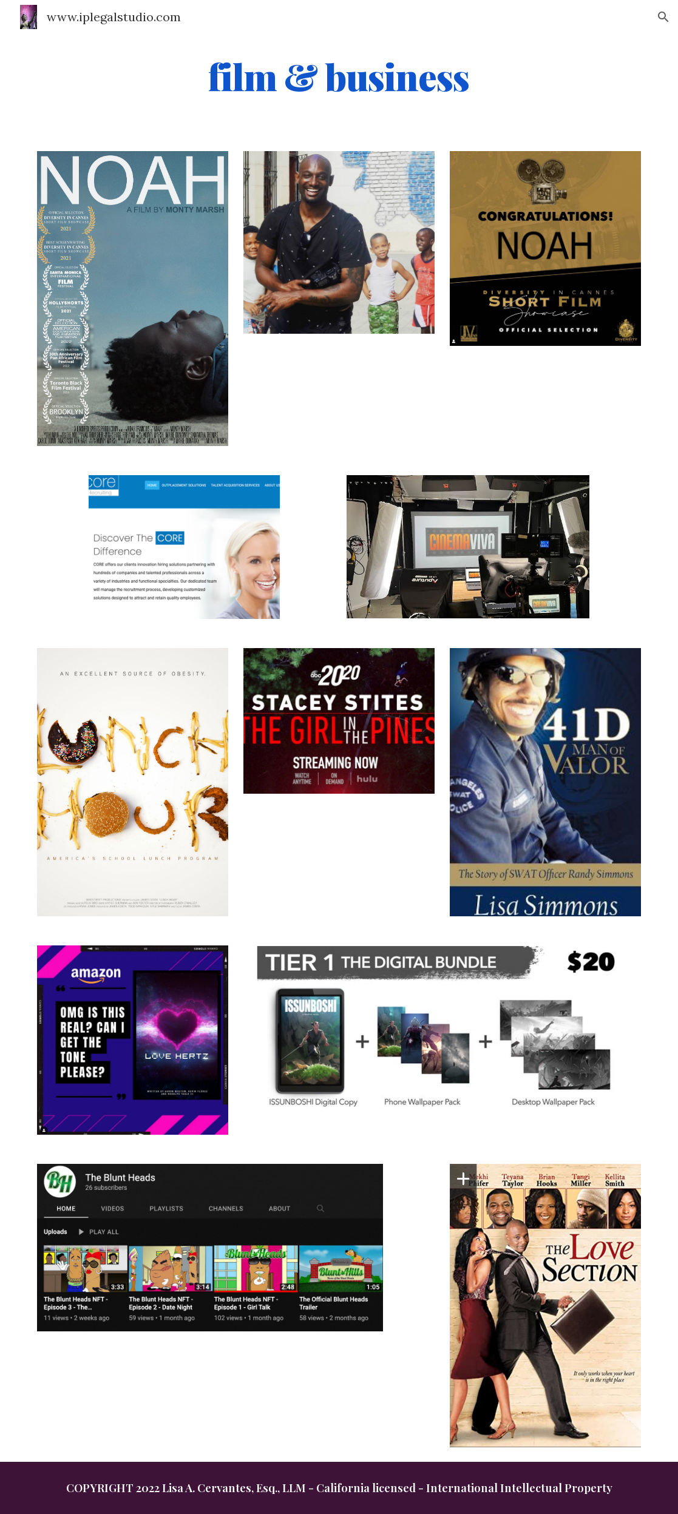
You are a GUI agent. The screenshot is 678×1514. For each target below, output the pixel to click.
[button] (663, 17)
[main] (339, 77)
